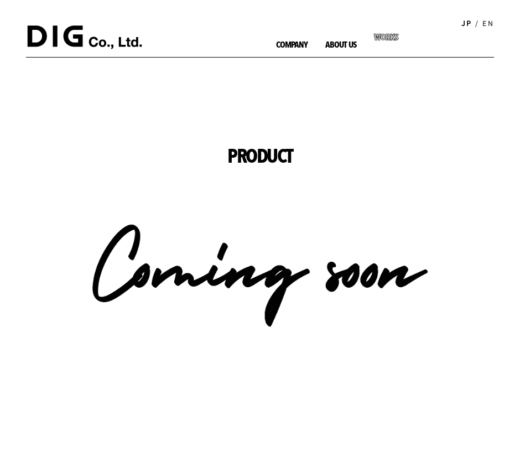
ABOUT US (340, 45)
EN (488, 23)
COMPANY (292, 45)
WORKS (386, 27)
